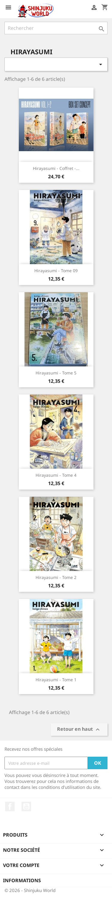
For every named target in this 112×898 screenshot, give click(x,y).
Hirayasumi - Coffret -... (56, 168)
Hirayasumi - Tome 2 (56, 577)
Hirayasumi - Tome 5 (56, 373)
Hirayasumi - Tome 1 (56, 679)
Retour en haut (79, 729)
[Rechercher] (56, 28)
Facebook (10, 806)
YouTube (26, 806)
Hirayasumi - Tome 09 (56, 270)
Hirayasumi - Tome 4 (56, 475)
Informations (22, 880)
